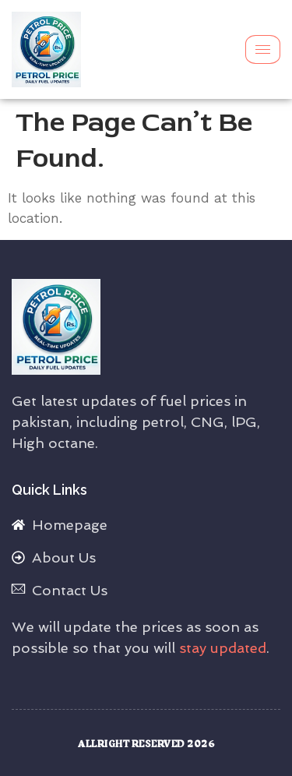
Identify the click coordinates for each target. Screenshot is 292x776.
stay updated (222, 648)
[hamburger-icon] (262, 49)
